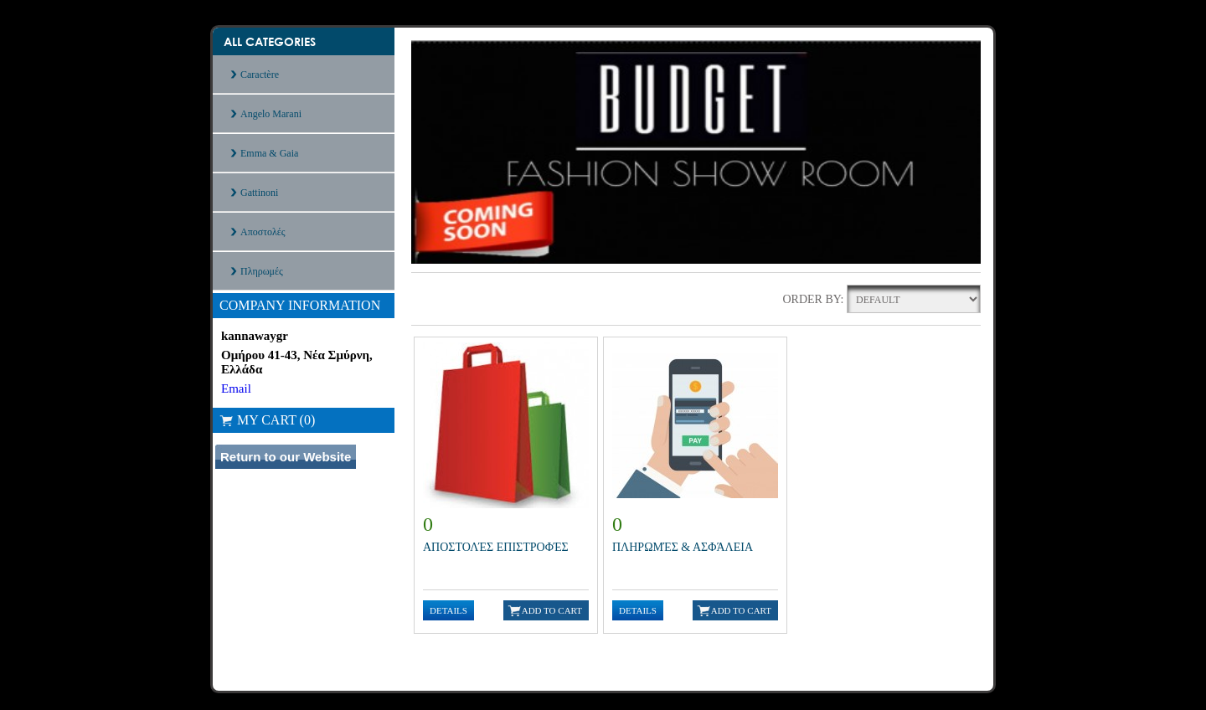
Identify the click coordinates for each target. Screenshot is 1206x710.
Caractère (259, 74)
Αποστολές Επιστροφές (496, 547)
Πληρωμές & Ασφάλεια (682, 547)
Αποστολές (263, 232)
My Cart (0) (267, 420)
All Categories (270, 41)
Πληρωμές (261, 271)
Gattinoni (259, 192)
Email (236, 388)
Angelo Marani (271, 114)
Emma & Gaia (269, 153)
